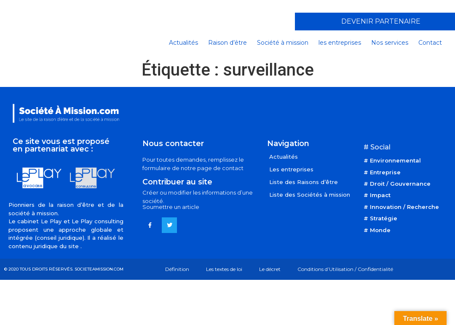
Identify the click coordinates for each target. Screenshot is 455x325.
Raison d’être (227, 42)
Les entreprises (291, 169)
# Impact (377, 195)
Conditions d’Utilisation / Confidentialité (345, 269)
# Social (377, 147)
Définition (177, 269)
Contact (430, 42)
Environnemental (395, 160)
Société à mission (282, 42)
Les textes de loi (224, 269)
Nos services (389, 42)
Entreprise (385, 172)
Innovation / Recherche (404, 206)
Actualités (183, 42)
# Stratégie (380, 218)
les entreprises (339, 42)
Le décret (270, 269)
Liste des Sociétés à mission (309, 194)
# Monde (377, 230)
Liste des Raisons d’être (303, 182)
